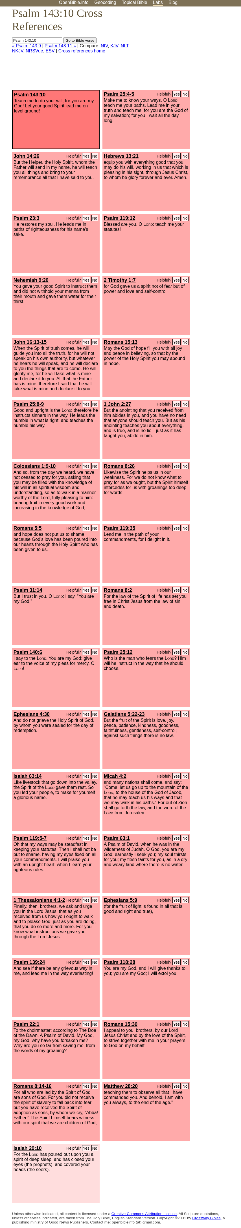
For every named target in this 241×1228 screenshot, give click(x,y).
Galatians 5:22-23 (124, 714)
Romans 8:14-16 (33, 1086)
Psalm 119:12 (119, 218)
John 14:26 (27, 156)
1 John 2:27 (117, 404)
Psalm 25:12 (118, 652)
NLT (124, 45)
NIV (104, 45)
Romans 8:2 (118, 590)
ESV (50, 50)
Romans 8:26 (119, 466)
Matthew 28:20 (121, 1086)
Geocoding (105, 2)
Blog (173, 2)
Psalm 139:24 (29, 962)
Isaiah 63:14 (28, 776)
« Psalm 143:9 (26, 45)
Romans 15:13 (120, 342)
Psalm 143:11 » (60, 45)
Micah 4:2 (115, 776)
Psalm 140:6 (28, 652)
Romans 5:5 (28, 528)
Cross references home (81, 50)
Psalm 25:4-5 (119, 94)
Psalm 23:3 (27, 218)
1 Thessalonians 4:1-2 (39, 900)
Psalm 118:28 (119, 962)
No (185, 94)
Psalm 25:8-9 (29, 404)
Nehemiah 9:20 (31, 280)
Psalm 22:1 (27, 1024)
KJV (114, 45)
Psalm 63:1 (117, 838)
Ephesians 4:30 (32, 714)
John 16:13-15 (30, 342)
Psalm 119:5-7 (30, 838)
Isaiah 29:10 (28, 1148)
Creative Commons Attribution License (144, 1214)
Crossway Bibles (206, 1218)
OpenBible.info (74, 2)
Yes (176, 94)
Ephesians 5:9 (120, 900)
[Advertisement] (184, 50)
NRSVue (34, 50)
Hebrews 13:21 (121, 156)
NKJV (17, 50)
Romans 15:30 (120, 1024)
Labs (158, 2)
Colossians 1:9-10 (35, 466)
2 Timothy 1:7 (120, 280)
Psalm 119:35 (119, 528)
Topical (134, 2)
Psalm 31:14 (28, 590)
